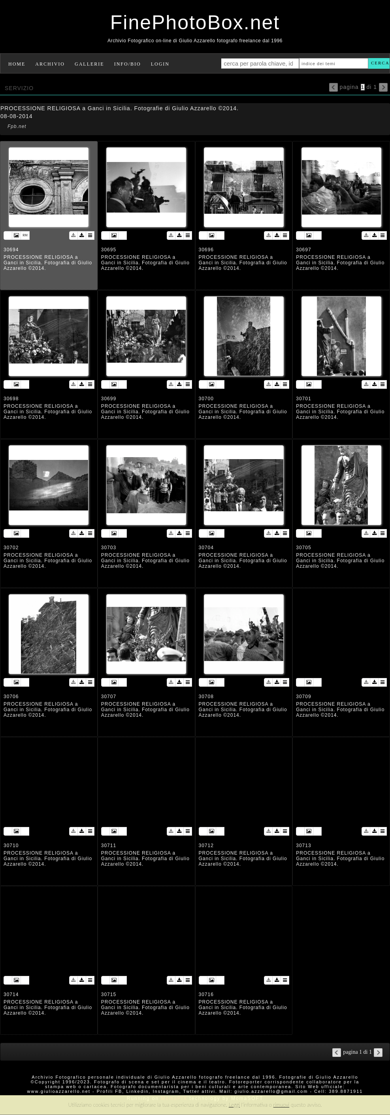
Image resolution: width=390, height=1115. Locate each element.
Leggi (234, 1105)
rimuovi (281, 1105)
